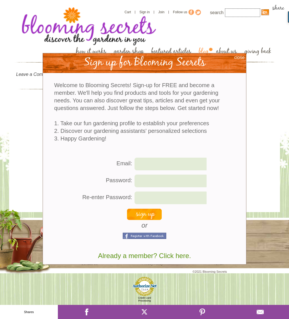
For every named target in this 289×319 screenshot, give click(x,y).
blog (204, 51)
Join (161, 12)
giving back (257, 51)
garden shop (129, 51)
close (239, 57)
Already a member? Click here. (144, 255)
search (217, 12)
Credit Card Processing (144, 299)
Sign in (144, 12)
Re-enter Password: (107, 197)
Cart (127, 12)
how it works (91, 51)
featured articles (171, 51)
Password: (119, 180)
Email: (124, 163)
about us (226, 51)
